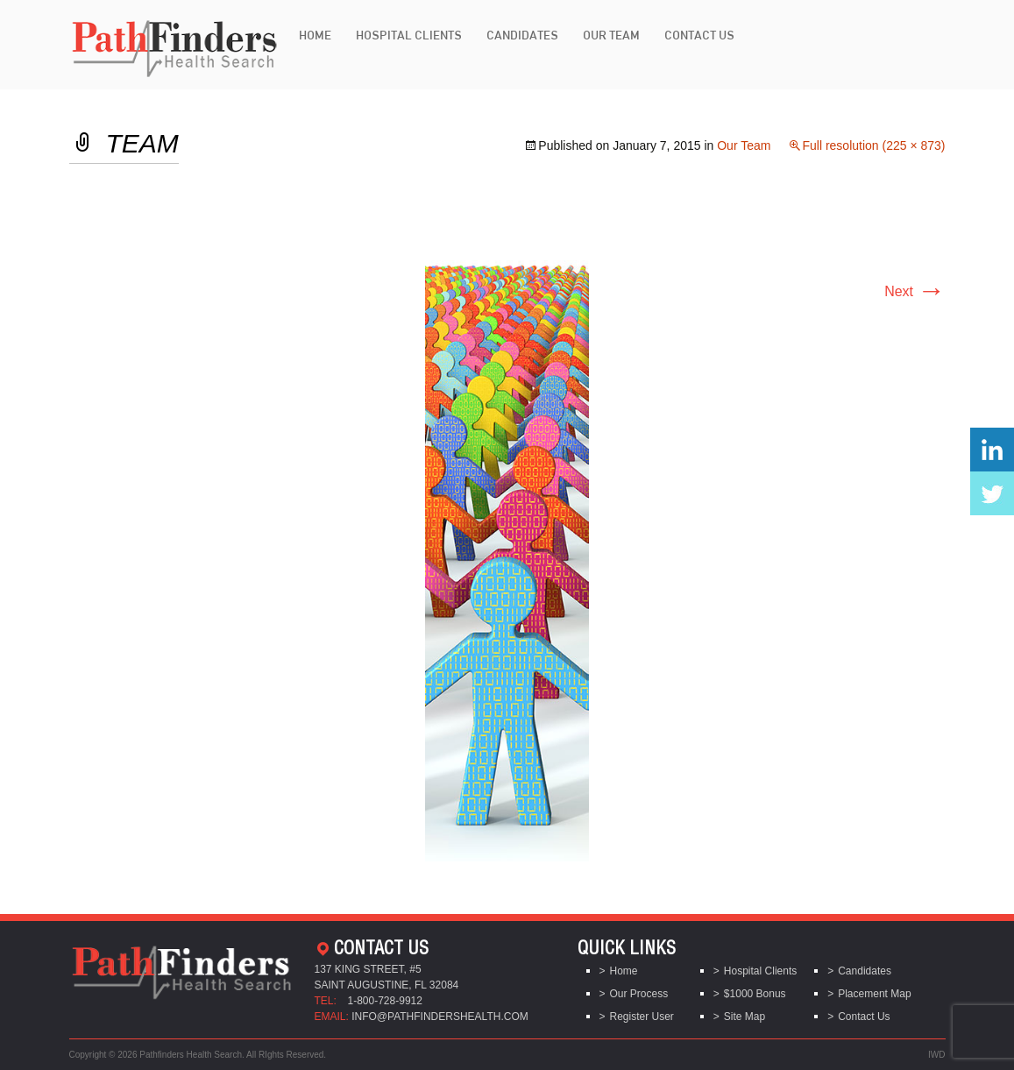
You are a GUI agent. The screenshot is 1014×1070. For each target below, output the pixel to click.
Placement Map (874, 994)
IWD (936, 1054)
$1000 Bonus (755, 994)
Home (315, 35)
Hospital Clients (409, 35)
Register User (642, 1016)
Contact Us (699, 35)
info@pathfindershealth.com (439, 1016)
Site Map (744, 1016)
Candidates (522, 35)
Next (914, 291)
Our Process (639, 994)
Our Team (611, 35)
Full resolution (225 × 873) (873, 145)
